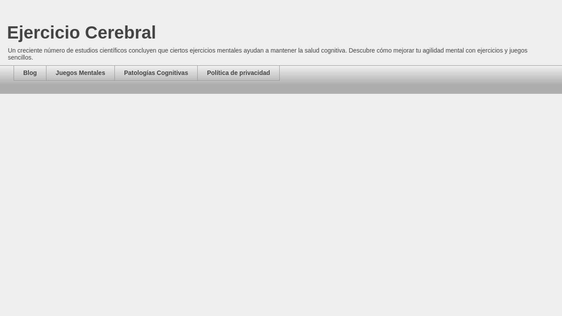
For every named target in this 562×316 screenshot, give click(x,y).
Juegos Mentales (80, 72)
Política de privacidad (238, 72)
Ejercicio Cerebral (81, 32)
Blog (30, 72)
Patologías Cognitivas (156, 72)
